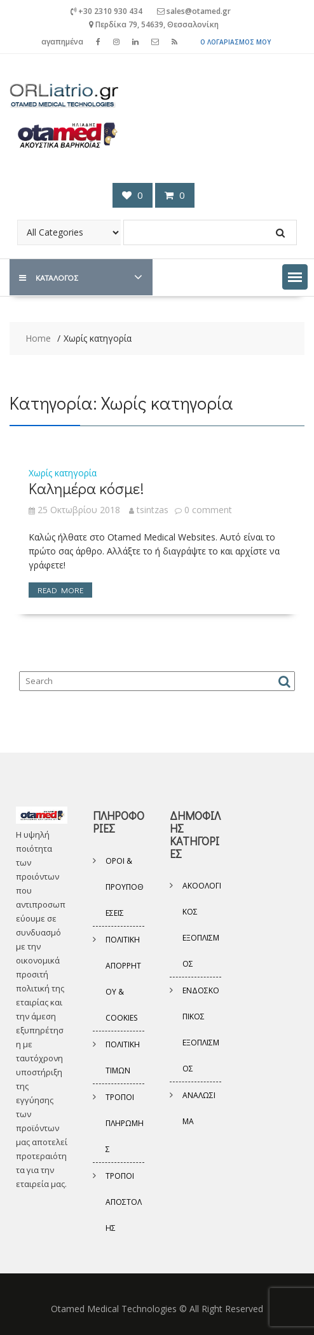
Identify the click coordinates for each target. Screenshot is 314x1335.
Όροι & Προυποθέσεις (125, 886)
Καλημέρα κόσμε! (86, 488)
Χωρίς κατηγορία (63, 473)
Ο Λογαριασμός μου (235, 41)
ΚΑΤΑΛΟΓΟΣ (48, 277)
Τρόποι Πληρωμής (125, 1123)
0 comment (208, 510)
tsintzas (148, 510)
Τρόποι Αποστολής (124, 1202)
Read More (60, 589)
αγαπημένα (62, 41)
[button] (295, 277)
